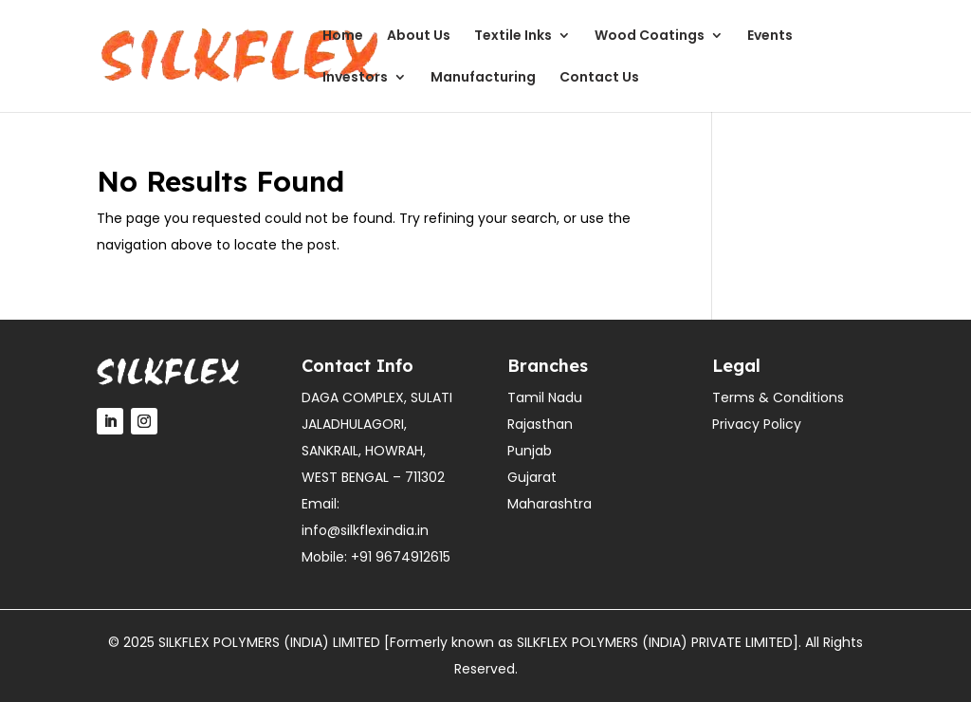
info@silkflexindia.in (365, 530)
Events (770, 36)
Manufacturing (483, 78)
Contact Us (599, 78)
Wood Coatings (650, 36)
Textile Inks (513, 36)
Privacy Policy (756, 424)
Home (342, 36)
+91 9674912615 (400, 556)
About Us (418, 36)
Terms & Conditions (778, 397)
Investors (355, 78)
